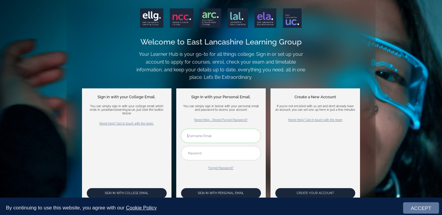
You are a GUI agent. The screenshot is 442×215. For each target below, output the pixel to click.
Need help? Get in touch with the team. (126, 123)
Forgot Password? (220, 168)
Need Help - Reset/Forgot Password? (220, 120)
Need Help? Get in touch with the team (315, 120)
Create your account (315, 193)
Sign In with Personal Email (221, 193)
